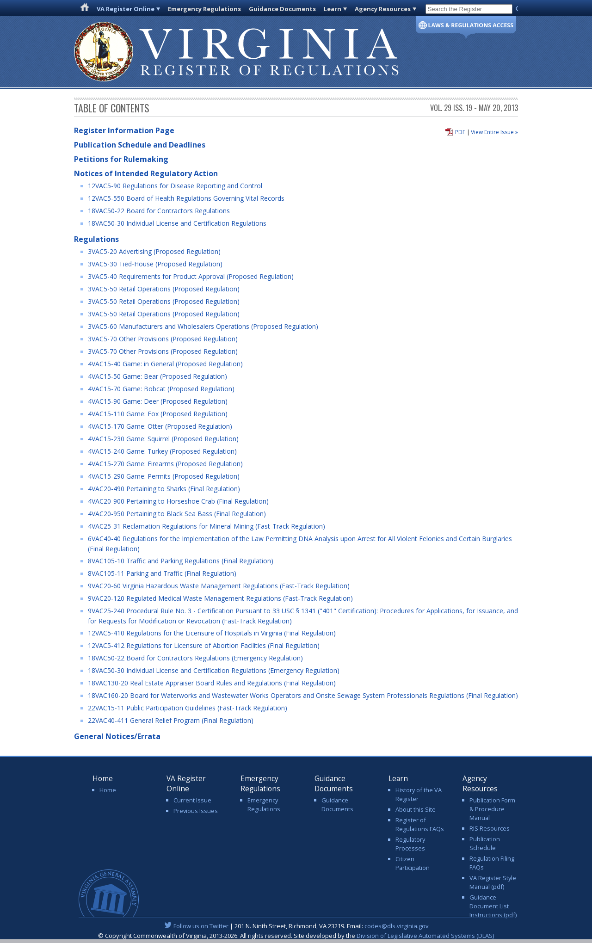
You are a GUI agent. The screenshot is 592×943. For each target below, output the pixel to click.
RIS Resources (489, 828)
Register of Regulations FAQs (419, 824)
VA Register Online (125, 9)
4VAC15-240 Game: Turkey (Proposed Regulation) (162, 451)
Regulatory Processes (410, 843)
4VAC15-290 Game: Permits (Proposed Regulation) (164, 476)
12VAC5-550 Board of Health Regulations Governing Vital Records (186, 198)
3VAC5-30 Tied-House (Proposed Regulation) (155, 263)
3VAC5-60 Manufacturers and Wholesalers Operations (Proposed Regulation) (203, 326)
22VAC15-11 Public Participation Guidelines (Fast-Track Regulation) (187, 707)
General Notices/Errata (117, 736)
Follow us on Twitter (200, 926)
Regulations (96, 239)
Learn (332, 9)
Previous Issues (195, 811)
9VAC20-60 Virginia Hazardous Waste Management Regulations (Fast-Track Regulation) (219, 585)
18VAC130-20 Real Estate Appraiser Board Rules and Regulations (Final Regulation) (212, 682)
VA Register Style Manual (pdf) (492, 882)
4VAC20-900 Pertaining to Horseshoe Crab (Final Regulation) (178, 501)
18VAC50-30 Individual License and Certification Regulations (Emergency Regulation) (213, 670)
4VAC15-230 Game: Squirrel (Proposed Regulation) (163, 438)
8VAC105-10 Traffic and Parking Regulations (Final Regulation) (180, 560)
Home (107, 790)
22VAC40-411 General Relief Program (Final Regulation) (170, 720)
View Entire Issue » (494, 132)
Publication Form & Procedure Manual (492, 809)
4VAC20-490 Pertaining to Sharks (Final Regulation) (164, 488)
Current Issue (192, 800)
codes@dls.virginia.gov (396, 926)
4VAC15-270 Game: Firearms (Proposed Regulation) (165, 463)
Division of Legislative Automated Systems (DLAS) (425, 935)
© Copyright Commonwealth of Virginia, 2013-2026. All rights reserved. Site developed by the (296, 935)
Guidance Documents (282, 9)
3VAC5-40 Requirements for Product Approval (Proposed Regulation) (191, 276)
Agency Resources (383, 9)
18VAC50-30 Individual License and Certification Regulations (177, 223)
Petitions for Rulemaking (121, 159)
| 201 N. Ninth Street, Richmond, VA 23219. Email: (296, 926)
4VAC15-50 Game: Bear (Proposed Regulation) (157, 376)
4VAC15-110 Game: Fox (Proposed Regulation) (158, 413)
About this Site (415, 809)
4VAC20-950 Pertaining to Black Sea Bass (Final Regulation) (177, 513)
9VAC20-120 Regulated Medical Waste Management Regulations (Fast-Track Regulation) (220, 598)
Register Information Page (124, 130)
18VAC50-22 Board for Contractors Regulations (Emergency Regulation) (195, 657)
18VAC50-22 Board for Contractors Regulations (159, 210)
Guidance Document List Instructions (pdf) (493, 906)
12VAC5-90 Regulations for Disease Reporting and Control (175, 185)
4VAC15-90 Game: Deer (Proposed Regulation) (158, 401)
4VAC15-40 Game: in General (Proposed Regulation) (165, 363)
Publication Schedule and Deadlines (139, 145)
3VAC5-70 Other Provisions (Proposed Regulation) (163, 338)
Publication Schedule (484, 843)
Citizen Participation (412, 863)
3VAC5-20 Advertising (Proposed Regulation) (154, 251)
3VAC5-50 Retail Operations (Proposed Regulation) (164, 288)
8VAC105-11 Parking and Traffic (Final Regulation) (162, 573)
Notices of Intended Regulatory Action (146, 173)
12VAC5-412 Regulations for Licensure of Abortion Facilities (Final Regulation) (204, 645)
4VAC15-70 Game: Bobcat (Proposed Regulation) (161, 388)
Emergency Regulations (204, 9)
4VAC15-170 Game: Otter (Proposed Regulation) (160, 426)
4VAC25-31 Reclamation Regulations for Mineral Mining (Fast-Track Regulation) (206, 526)
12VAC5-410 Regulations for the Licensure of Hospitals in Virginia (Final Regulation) (212, 633)
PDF (460, 132)
